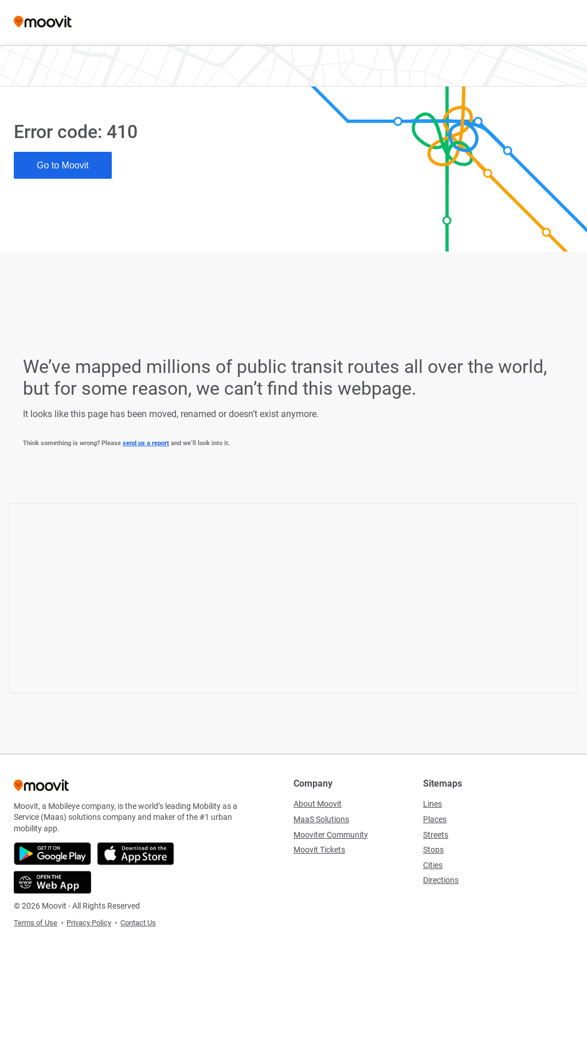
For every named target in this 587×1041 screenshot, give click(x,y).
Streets (435, 834)
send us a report (146, 443)
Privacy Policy (88, 922)
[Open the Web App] (52, 882)
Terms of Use (35, 922)
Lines (432, 803)
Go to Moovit (63, 165)
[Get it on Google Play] (52, 853)
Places (435, 819)
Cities (433, 865)
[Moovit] (43, 22)
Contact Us (138, 922)
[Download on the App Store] (135, 853)
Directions (441, 880)
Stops (433, 849)
